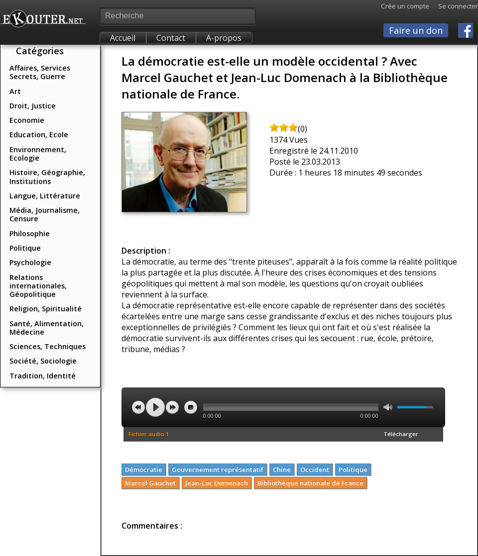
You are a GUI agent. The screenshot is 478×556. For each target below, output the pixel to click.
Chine (282, 469)
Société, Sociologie (43, 361)
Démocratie (143, 469)
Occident (314, 469)
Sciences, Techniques (47, 346)
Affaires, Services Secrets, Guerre (39, 72)
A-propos (223, 37)
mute (387, 407)
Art (15, 91)
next (172, 407)
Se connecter (453, 5)
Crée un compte (405, 5)
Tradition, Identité (42, 375)
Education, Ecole (38, 134)
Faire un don (416, 30)
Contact (170, 37)
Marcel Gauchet (150, 482)
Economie (26, 120)
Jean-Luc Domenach (216, 482)
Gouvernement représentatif (217, 469)
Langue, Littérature (44, 195)
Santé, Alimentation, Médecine (46, 328)
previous (138, 407)
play (155, 407)
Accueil (122, 37)
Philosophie (29, 233)
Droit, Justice (32, 105)
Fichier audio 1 (148, 434)
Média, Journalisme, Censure (44, 214)
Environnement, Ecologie (37, 154)
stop (191, 407)
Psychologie (30, 262)
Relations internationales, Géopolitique (38, 286)
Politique (25, 248)
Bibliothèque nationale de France (310, 482)
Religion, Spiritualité (45, 308)
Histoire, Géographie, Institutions (47, 176)
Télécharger (400, 434)
